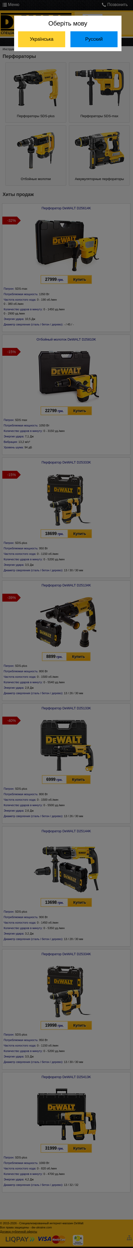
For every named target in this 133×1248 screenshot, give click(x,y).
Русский (94, 39)
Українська (41, 39)
